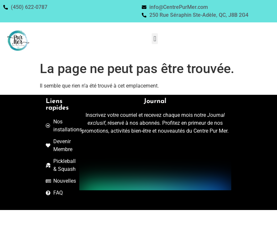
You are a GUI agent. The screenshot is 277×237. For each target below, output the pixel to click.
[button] (155, 38)
